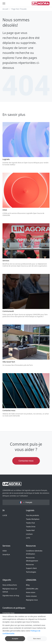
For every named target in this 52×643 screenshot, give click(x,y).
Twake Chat (30, 523)
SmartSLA (6, 554)
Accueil (5, 9)
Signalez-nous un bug (11, 595)
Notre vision (30, 592)
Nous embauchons (10, 585)
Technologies (31, 572)
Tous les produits (32, 515)
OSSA (5, 551)
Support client (31, 568)
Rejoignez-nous (32, 600)
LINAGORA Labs (32, 589)
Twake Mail (30, 530)
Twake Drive (30, 526)
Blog (28, 585)
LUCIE (5, 515)
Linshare (29, 534)
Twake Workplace (32, 519)
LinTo (28, 538)
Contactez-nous (26, 460)
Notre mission (31, 596)
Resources (30, 564)
